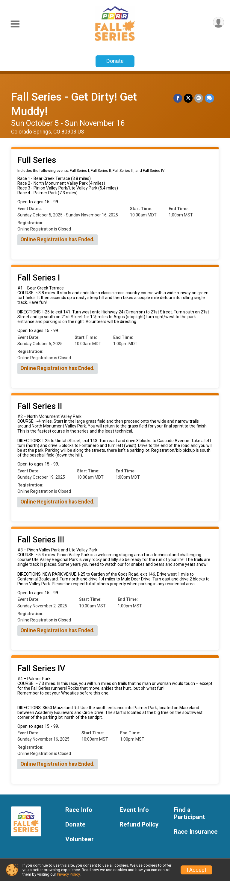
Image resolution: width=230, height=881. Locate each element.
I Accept (196, 870)
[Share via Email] (198, 98)
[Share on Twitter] (188, 98)
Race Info (78, 809)
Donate (115, 61)
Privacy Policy (68, 874)
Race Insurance (196, 831)
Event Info (134, 809)
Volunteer (79, 839)
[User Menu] (218, 22)
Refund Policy (138, 824)
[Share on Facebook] (177, 98)
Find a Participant (189, 813)
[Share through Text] (209, 98)
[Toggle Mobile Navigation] (15, 24)
